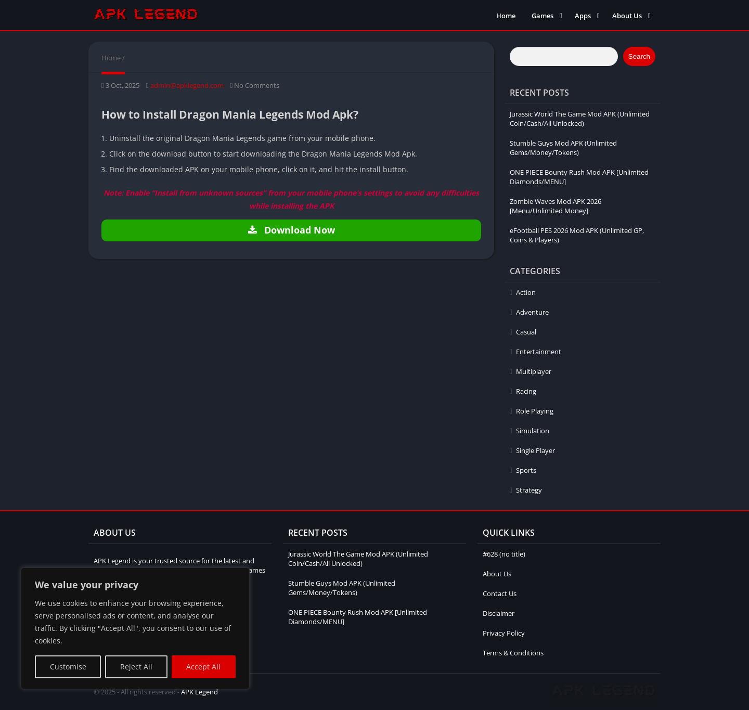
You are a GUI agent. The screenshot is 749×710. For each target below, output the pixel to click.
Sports (526, 470)
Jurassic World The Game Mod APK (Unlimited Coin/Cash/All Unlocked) (580, 118)
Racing (526, 391)
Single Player (535, 450)
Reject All (136, 667)
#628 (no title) (504, 554)
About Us (627, 15)
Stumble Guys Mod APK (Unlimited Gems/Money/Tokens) (563, 147)
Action (526, 292)
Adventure (532, 312)
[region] (135, 628)
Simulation (532, 430)
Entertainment (538, 351)
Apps (583, 15)
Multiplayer (533, 371)
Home (505, 15)
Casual (526, 332)
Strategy (529, 490)
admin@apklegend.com (187, 85)
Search (639, 56)
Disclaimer (498, 613)
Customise (68, 667)
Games (542, 15)
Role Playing (534, 411)
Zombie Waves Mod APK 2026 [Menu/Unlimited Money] (555, 206)
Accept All (203, 667)
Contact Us (499, 593)
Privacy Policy (504, 633)
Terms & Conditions (513, 652)
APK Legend (199, 691)
